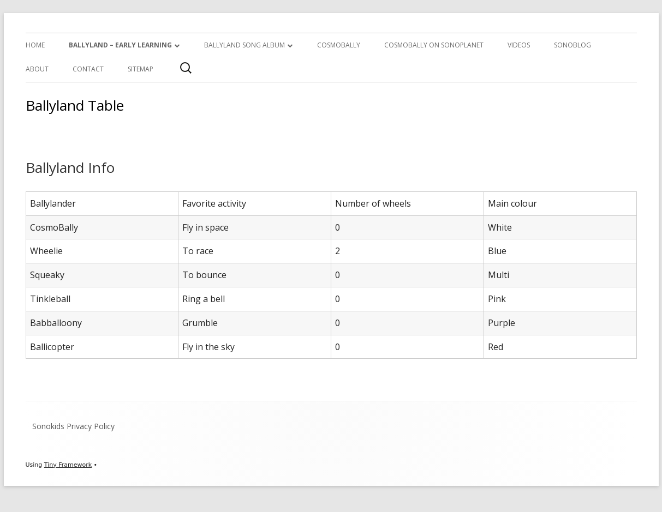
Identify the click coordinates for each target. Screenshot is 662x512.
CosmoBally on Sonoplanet (434, 45)
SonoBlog (572, 45)
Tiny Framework (68, 464)
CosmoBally (338, 45)
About (37, 69)
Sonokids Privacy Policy (73, 426)
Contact (88, 69)
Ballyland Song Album (244, 45)
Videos (519, 45)
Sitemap (140, 69)
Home (35, 45)
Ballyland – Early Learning (120, 45)
